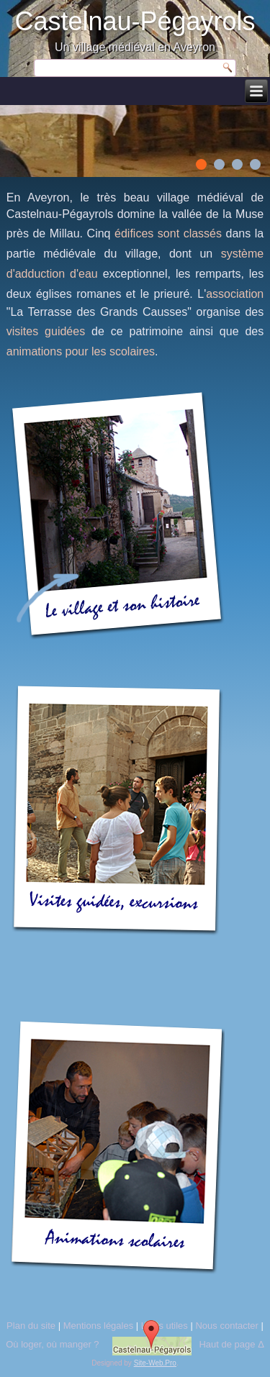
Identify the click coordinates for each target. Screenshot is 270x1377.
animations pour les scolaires (80, 351)
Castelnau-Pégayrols (134, 21)
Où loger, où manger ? (52, 1344)
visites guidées (45, 331)
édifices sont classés (168, 233)
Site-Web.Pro (155, 1363)
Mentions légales (98, 1325)
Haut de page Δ (231, 1344)
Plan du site (30, 1325)
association (235, 294)
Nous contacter (226, 1325)
